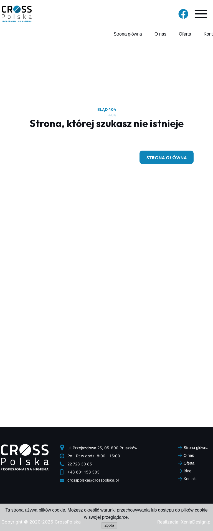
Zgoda (109, 525)
